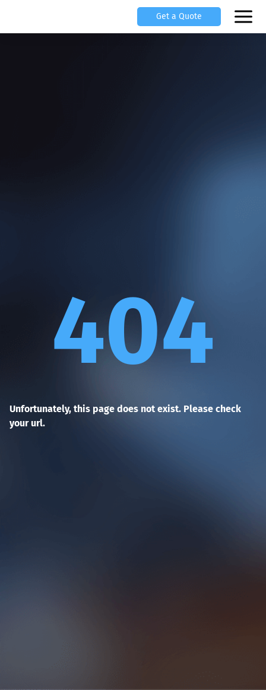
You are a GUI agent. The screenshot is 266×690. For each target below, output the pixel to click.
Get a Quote (179, 16)
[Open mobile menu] (244, 17)
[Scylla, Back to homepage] (24, 16)
